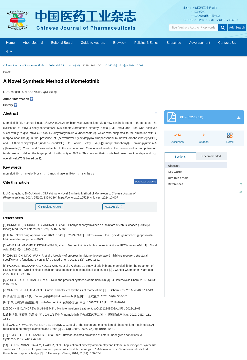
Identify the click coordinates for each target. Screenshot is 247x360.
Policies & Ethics (146, 42)
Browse (119, 42)
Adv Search (237, 27)
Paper (7, 71)
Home (10, 42)
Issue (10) (74, 65)
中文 (9, 52)
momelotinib (11, 173)
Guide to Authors (93, 42)
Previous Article (49, 206)
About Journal (33, 42)
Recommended (211, 156)
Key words (175, 171)
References (175, 184)
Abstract (173, 165)
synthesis (88, 173)
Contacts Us (227, 42)
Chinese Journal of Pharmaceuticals (23, 65)
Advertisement (199, 42)
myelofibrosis (33, 173)
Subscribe (174, 42)
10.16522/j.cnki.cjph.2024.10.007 (123, 65)
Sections (180, 156)
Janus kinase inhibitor (62, 173)
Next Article (114, 206)
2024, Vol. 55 (56, 65)
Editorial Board (62, 42)
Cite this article (178, 178)
